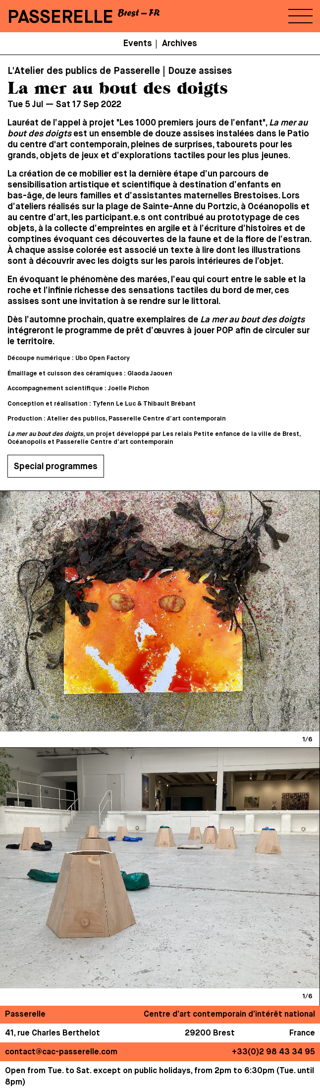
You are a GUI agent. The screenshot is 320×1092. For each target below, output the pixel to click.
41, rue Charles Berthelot (52, 1033)
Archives (179, 43)
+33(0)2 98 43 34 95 (273, 1052)
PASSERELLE (60, 17)
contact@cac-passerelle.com (61, 1052)
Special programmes (56, 466)
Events (137, 43)
